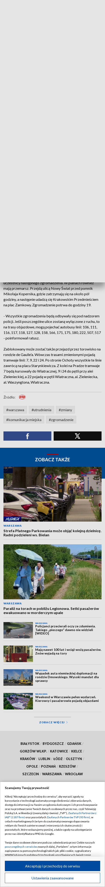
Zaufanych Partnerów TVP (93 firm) (68, 817)
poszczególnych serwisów (21, 846)
